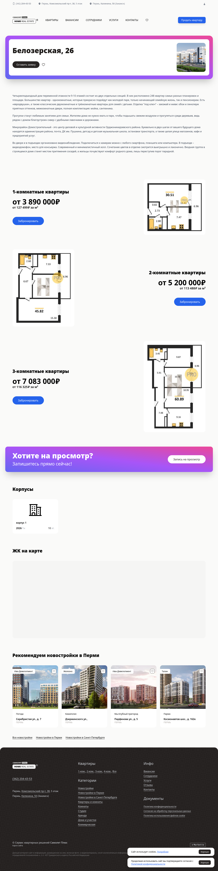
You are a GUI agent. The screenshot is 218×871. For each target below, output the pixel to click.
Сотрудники (94, 20)
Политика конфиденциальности (160, 806)
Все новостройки (22, 737)
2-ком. (90, 771)
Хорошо (205, 851)
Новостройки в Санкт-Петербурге (85, 737)
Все (114, 771)
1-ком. (81, 771)
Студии (82, 811)
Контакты (132, 20)
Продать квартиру (191, 20)
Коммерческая (86, 824)
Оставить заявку (26, 64)
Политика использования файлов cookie (164, 815)
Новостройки (86, 788)
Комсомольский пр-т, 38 (35, 791)
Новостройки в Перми (49, 737)
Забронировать (28, 221)
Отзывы (148, 785)
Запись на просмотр (186, 459)
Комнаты (83, 806)
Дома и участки (87, 820)
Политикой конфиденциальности (148, 864)
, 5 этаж (65, 3)
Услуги (113, 20)
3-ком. (99, 771)
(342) (23, 3)
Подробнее (163, 851)
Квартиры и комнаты (90, 801)
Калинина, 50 (29, 796)
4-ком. (107, 771)
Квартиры (51, 20)
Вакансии (72, 20)
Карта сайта (18, 845)
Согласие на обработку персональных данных (167, 811)
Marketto (197, 845)
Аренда (82, 815)
